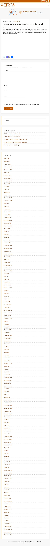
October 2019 (7, 285)
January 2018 (7, 332)
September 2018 (8, 318)
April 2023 (6, 206)
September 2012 (8, 478)
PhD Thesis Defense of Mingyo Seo (12, 134)
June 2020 (6, 273)
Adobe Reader (40, 541)
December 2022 (8, 217)
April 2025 (6, 172)
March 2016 (7, 374)
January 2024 (7, 195)
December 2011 (8, 501)
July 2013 (6, 450)
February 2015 (7, 400)
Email (5, 91)
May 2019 (6, 296)
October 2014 (7, 411)
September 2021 (8, 254)
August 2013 (7, 447)
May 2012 (6, 490)
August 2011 (7, 512)
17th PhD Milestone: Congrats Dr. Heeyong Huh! (15, 139)
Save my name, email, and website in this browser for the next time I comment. (21, 104)
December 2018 (8, 310)
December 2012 (8, 470)
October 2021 (7, 251)
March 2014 (7, 428)
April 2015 (6, 394)
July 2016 (6, 369)
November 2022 (8, 220)
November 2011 (8, 504)
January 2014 (7, 433)
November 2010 (8, 529)
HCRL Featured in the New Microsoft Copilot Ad (15, 142)
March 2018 (7, 327)
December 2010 (8, 526)
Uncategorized (17, 21)
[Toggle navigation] (48, 5)
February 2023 (7, 212)
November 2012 (8, 473)
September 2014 (8, 414)
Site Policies (22, 541)
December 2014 (8, 405)
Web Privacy (35, 541)
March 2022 (7, 240)
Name (5, 85)
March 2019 (7, 301)
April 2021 (6, 259)
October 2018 (7, 315)
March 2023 (7, 209)
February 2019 (7, 304)
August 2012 (7, 481)
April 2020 (6, 279)
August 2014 (7, 417)
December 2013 (8, 436)
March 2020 (7, 282)
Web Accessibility (28, 541)
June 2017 (6, 349)
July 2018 (6, 321)
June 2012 (6, 487)
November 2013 (8, 439)
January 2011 (7, 523)
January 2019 (7, 307)
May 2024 (6, 186)
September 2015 (8, 386)
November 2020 (8, 265)
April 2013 (6, 459)
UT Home (8, 541)
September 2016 (8, 363)
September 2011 (8, 509)
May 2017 (6, 352)
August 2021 (7, 256)
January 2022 (7, 242)
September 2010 (8, 534)
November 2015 (8, 380)
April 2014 (6, 425)
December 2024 (8, 178)
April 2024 (6, 189)
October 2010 (7, 532)
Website (6, 97)
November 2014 (8, 408)
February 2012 (7, 498)
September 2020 (8, 270)
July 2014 (6, 419)
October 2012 (7, 475)
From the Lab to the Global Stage (12, 145)
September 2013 (8, 445)
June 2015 (6, 388)
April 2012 (6, 492)
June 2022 (6, 234)
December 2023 (8, 197)
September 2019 (8, 287)
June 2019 (6, 293)
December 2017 (8, 335)
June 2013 (6, 453)
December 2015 (8, 377)
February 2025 (7, 175)
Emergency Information (15, 541)
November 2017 (8, 338)
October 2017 (7, 341)
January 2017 (7, 360)
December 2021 (8, 245)
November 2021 (8, 248)
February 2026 (7, 164)
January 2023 (7, 214)
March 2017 (7, 358)
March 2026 (7, 161)
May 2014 (6, 422)
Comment (6, 70)
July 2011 (6, 515)
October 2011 (7, 506)
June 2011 (6, 518)
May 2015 (6, 391)
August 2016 (7, 366)
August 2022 (7, 228)
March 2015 (7, 397)
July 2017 (6, 346)
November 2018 (8, 313)
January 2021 (7, 262)
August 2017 (7, 344)
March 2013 (7, 461)
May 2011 (6, 520)
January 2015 (7, 402)
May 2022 (6, 237)
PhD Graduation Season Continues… (12, 136)
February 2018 (7, 329)
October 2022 (7, 223)
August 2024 (7, 183)
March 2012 (7, 495)
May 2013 (6, 456)
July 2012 (6, 484)
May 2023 (6, 203)
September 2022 (8, 226)
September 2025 (8, 169)
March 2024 (7, 192)
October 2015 (7, 383)
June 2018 (6, 324)
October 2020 (7, 268)
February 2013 (7, 464)
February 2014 (7, 431)
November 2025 (8, 167)
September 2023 (8, 200)
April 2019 (6, 299)
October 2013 (7, 442)
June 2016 (6, 372)
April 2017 (6, 355)
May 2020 (6, 276)
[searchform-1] (25, 120)
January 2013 (7, 467)
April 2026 (6, 158)
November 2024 (8, 181)
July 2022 (6, 231)
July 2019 (6, 290)
